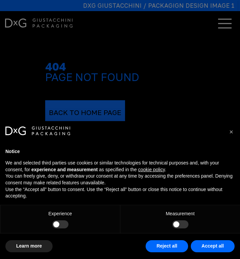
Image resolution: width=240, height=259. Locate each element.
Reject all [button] (166, 246)
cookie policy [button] (151, 169)
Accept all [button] (213, 246)
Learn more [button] (29, 246)
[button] (231, 131)
